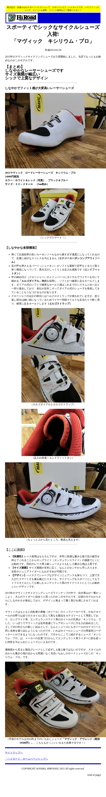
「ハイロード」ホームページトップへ (26, 758)
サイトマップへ (14, 752)
